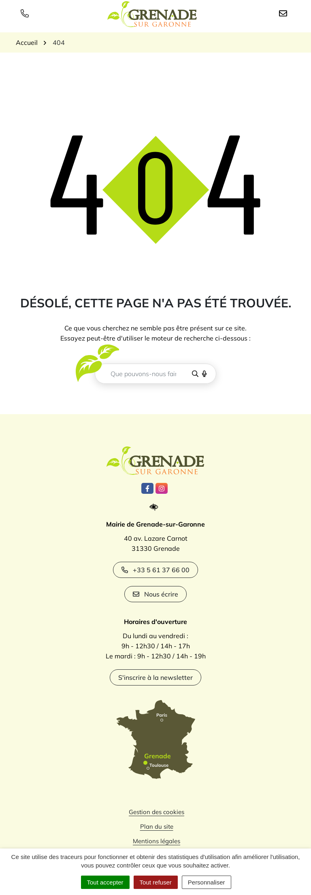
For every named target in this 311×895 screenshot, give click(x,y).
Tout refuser (156, 882)
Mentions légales (156, 841)
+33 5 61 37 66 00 (155, 570)
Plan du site (156, 826)
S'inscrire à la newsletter (155, 677)
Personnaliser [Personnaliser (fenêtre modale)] (206, 882)
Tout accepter (105, 882)
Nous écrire (155, 594)
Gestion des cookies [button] (156, 812)
